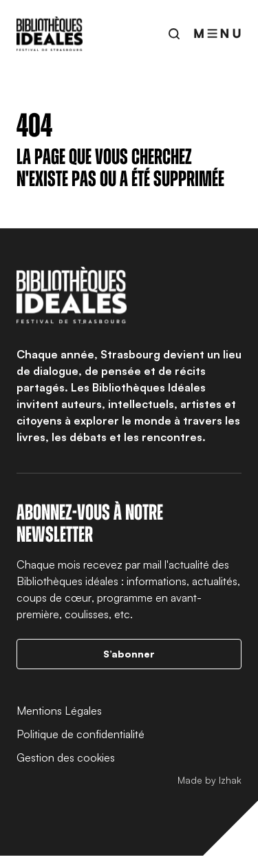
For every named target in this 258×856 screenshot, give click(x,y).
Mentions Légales (59, 710)
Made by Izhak (209, 780)
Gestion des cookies (66, 757)
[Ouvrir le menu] (217, 34)
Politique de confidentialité (80, 734)
